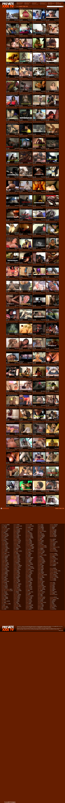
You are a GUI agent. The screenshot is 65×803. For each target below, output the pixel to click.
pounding (28, 363)
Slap (51, 590)
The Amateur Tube (44, 4)
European (52, 553)
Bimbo (15, 533)
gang (52, 92)
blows (51, 292)
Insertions (52, 569)
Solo (51, 593)
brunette (13, 249)
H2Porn (31, 77)
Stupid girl (28, 597)
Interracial (4, 570)
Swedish (15, 598)
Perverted (40, 581)
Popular (24, 6)
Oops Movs (27, 3)
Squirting (15, 595)
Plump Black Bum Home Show (11, 493)
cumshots (13, 106)
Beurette (52, 532)
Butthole (27, 540)
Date (27, 6)
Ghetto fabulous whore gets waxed (25, 336)
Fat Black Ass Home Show (24, 36)
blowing (11, 249)
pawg (54, 35)
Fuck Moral (27, 4)
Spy (2, 595)
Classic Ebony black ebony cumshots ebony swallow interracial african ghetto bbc (12, 123)
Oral (2, 580)
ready (26, 149)
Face (27, 555)
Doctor (3, 551)
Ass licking (28, 528)
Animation (52, 526)
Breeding (52, 536)
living (41, 349)
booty (49, 35)
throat (15, 49)
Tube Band (35, 2)
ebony (39, 63)
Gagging (15, 561)
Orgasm (15, 580)
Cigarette (15, 543)
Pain (39, 580)
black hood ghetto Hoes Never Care (38, 36)
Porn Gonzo (43, 3)
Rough (15, 587)
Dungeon (40, 552)
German (39, 562)
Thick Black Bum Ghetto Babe (24, 322)
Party (27, 581)
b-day (8, 149)
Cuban (51, 545)
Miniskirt (39, 576)
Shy (26, 590)
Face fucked (40, 555)
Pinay (15, 582)
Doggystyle (16, 551)
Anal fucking (28, 526)
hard (27, 306)
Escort (39, 553)
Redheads (40, 586)
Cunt (15, 548)
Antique (3, 527)
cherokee (12, 363)
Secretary (28, 589)
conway (55, 420)
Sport (39, 594)
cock (37, 63)
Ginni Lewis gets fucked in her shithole (39, 8)
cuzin (23, 420)
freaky (25, 206)
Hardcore (28, 566)
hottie (51, 206)
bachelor (25, 163)
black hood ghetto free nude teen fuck (26, 222)
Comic (15, 544)
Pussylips (16, 586)
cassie (52, 420)
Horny (51, 568)
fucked (24, 92)
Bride (3, 537)
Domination (28, 551)
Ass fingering (4, 528)
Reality (27, 586)
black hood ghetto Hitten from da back (26, 108)
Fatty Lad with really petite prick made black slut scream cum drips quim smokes (26, 380)
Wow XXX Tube (20, 3)
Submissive (40, 597)
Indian (39, 569)
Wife (39, 609)
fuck (10, 63)
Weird (39, 607)
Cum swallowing (53, 547)
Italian (15, 570)
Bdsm (15, 532)
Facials (3, 556)
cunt (50, 149)
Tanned (15, 599)
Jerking (3, 572)
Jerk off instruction (54, 570)
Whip (3, 609)
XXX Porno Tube (20, 2)
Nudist (15, 578)
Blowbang (28, 535)
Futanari (51, 560)
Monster (39, 577)
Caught (39, 541)
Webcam (27, 607)
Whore (27, 609)
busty (53, 292)
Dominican (40, 551)
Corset (51, 544)
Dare (15, 549)
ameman (9, 92)
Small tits (40, 591)
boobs (50, 406)
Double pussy (4, 552)
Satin (51, 587)
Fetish (3, 557)
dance (29, 163)
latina (14, 206)
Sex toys (40, 589)
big (34, 92)
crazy (25, 192)
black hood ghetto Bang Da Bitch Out (52, 65)
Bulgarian (16, 539)
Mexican (15, 576)
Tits (50, 601)
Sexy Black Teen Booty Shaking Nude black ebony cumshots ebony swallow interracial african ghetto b (26, 237)
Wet (51, 607)
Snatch (3, 593)
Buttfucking (16, 540)
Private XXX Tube (43, 2)
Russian (27, 587)
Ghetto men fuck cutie (9, 222)
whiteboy (57, 249)
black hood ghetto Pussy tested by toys (52, 265)
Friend (27, 560)
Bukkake (3, 539)
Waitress (39, 606)
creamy (25, 106)
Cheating (3, 543)
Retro (51, 586)
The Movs (50, 2)
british (50, 420)
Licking (3, 573)
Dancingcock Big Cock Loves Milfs (51, 322)
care (36, 49)
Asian (39, 527)
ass (34, 35)
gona (14, 63)
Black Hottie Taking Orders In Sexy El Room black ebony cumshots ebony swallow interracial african (12, 95)
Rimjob (3, 587)
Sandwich (40, 587)
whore (29, 349)
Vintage (27, 606)
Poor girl (3, 584)
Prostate (3, 585)
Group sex (16, 565)
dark (38, 163)
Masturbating (40, 574)
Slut (14, 591)
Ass (51, 527)
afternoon (49, 363)
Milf (26, 576)
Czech (51, 548)
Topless (27, 602)
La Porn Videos (59, 4)
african (9, 106)
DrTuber (31, 177)
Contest (39, 544)
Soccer (15, 593)
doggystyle (52, 149)
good (40, 263)
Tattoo (27, 599)
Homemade (28, 568)
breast (35, 63)
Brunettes (28, 537)
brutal (54, 106)
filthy (50, 192)
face (39, 163)
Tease (39, 599)
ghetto (12, 35)
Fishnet (39, 557)
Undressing (28, 605)
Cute (39, 548)
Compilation (28, 544)
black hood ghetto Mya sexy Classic (38, 393)
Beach (27, 532)
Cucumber (16, 547)
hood (27, 35)
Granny (51, 564)
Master (27, 574)
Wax (14, 607)
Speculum (16, 594)
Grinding (3, 565)
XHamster (17, 20)
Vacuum (39, 605)
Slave (3, 591)
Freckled (15, 560)
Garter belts (4, 562)
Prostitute (16, 585)
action (22, 449)
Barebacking (40, 531)
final (11, 306)
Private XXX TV (19, 626)
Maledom (3, 574)
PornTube (17, 448)
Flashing (15, 559)
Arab (27, 527)
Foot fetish (52, 559)
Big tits (3, 533)
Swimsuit (28, 598)
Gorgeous (28, 564)
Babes (15, 530)
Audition (39, 528)
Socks (27, 593)
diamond (52, 35)
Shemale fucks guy (6, 590)
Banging (15, 531)
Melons (3, 576)
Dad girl (3, 549)
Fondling (39, 559)
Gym (27, 565)
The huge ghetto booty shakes (11, 179)
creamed (14, 449)
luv (13, 349)
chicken (11, 163)
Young (51, 609)
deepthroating (51, 249)
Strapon (3, 597)
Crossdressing (41, 545)
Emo (15, 553)
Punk (51, 585)
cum (50, 349)
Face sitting (52, 555)
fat (24, 49)
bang (48, 92)
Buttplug (39, 540)
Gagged (3, 561)
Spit (26, 594)
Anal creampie (17, 526)
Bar (26, 531)
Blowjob (39, 535)
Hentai (3, 568)
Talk (2, 599)
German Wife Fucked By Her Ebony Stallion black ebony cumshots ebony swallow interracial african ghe (12, 394)
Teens (51, 599)
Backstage (52, 530)
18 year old (4, 524)
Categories (20, 6)
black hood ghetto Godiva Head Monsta (26, 493)
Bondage (52, 535)
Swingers (40, 598)
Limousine (16, 573)
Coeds (51, 543)
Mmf (2, 577)
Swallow (3, 598)
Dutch (3, 553)
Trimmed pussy (5, 603)
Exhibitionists (4, 555)
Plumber (39, 582)
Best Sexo (50, 4)
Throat (15, 601)
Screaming (16, 589)
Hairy (51, 565)
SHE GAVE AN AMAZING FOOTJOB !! (52, 422)
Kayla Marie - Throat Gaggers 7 (11, 36)
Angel (39, 526)
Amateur (52, 524)
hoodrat (24, 149)
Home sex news (36, 4)
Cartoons (15, 541)
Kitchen (27, 572)
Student (15, 597)
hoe (13, 35)
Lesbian (51, 572)
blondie (50, 92)
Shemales (16, 590)
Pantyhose (4, 581)
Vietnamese (16, 606)
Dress (27, 552)
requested (16, 92)
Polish (51, 582)
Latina (39, 572)
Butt (2, 540)
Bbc (2, 532)
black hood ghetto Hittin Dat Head (11, 108)
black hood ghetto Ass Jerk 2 (50, 493)
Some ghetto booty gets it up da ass (25, 365)
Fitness (3, 559)
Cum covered (29, 547)
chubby (16, 249)
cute (25, 135)
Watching (3, 607)
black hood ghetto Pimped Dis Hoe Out (12, 22)
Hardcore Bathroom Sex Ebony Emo (38, 265)
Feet (51, 556)
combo (52, 406)
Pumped (39, 585)
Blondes (15, 535)
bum (11, 506)
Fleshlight (28, 559)
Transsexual (40, 602)
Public (27, 585)
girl (38, 206)
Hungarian (16, 569)
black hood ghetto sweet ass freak (38, 122)
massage (53, 263)
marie (13, 49)
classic (14, 135)
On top (51, 578)
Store (39, 595)
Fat (38, 556)
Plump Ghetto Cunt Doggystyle (51, 136)
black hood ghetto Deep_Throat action (26, 436)
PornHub (57, 20)
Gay (14, 562)
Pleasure (27, 582)
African (39, 524)
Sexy (51, 589)
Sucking (51, 597)
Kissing (15, 572)
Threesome (4, 601)
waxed (27, 349)
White (15, 609)
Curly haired (28, 548)
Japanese (28, 570)
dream (35, 349)
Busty (51, 539)
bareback (35, 449)
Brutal (39, 537)
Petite (3, 582)
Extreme (15, 555)
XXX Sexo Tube (28, 2)
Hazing (39, 566)
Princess (27, 584)
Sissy (39, 590)
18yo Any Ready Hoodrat (23, 136)
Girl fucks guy (53, 562)
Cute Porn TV (20, 4)
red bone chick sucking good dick (51, 222)
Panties (51, 580)
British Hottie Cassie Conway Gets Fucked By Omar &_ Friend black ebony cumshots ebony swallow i (52, 409)
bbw (9, 392)
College (3, 544)
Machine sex (52, 573)
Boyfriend (28, 536)
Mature (51, 574)
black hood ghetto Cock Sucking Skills (39, 236)
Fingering (28, 557)
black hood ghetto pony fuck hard (25, 293)
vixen (53, 206)
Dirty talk (52, 549)
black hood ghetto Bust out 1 (37, 308)
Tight (39, 601)
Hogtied (15, 568)
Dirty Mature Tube (51, 3)
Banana (3, 531)
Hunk (27, 569)
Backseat (40, 530)
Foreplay (3, 560)
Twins (39, 603)
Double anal (52, 551)
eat (23, 35)
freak (38, 135)
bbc (10, 135)
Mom (15, 577)
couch (13, 392)
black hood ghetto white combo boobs (52, 393)
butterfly (11, 92)
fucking (52, 306)
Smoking (52, 591)
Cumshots (4, 548)
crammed (11, 449)
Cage (51, 540)
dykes (48, 192)
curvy (26, 406)
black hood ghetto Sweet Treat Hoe (38, 322)
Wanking (52, 606)
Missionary (52, 576)
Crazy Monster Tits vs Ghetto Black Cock (26, 179)
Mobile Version (61, 630)
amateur (52, 363)
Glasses (15, 564)
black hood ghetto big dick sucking (38, 79)
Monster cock (53, 577)
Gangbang (40, 561)
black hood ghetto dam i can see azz (52, 36)
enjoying (16, 463)
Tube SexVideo (59, 3)
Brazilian (39, 536)
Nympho (27, 578)
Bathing (51, 531)
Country (3, 545)
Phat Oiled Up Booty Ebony (50, 436)
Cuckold (3, 547)
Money (27, 577)
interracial (28, 406)
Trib (51, 602)
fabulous (22, 349)
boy (23, 392)
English (27, 553)
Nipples (3, 578)
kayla (11, 49)
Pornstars (16, 584)
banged (49, 106)
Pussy (3, 586)
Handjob (15, 566)
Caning (3, 541)
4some (15, 524)
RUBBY (21, 279)
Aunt (51, 528)
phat (53, 449)
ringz (35, 363)
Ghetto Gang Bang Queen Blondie (51, 79)
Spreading (52, 594)
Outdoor (27, 580)
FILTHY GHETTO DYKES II (50, 179)
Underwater (16, 605)
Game (27, 561)
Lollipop (39, 573)
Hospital (3, 569)
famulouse (9, 306)
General (27, 562)
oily (54, 263)
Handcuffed (4, 566)
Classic (27, 543)
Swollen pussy (53, 598)
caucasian (23, 406)
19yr (48, 249)
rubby (22, 292)
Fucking (39, 560)
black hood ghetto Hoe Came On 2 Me (52, 465)
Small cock (28, 591)
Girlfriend (3, 564)
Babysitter (28, 530)
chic (23, 135)
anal (48, 306)
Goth (39, 564)
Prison (39, 584)
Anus (15, 527)
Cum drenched (41, 547)
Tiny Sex (35, 3)
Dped (15, 552)
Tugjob (15, 603)
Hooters (39, 568)
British (15, 537)
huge (12, 192)
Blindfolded (4, 535)
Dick (27, 549)
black (8, 35)
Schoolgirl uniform (5, 589)
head (27, 506)
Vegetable (4, 606)
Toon (15, 602)
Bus (38, 539)
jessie (39, 349)
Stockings (28, 595)
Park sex (15, 581)
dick (37, 92)
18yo (21, 149)
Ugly (51, 603)
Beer (39, 532)
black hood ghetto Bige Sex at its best (39, 365)
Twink (27, 603)
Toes (3, 602)
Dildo (39, 549)
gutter (15, 306)
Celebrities (52, 541)
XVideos (31, 20)
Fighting (15, 557)
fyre (49, 206)
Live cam (28, 573)
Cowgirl (15, 545)
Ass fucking (16, 528)
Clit (38, 543)
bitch (36, 35)
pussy (27, 63)
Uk (2, 605)
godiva (26, 506)
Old (38, 578)
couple (56, 363)
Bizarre (39, 533)
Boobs (3, 536)
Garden (51, 561)
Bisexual (27, 533)
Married (15, 574)
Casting (27, 541)
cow (50, 392)
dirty (38, 306)
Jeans (39, 570)
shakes (14, 192)
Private (51, 584)
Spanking (3, 594)
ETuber (58, 2)
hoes (40, 49)
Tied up (27, 601)
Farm (27, 556)
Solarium (40, 593)
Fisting (51, 557)
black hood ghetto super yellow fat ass (26, 479)
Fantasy (15, 556)
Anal (2, 526)
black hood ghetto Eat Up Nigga (25, 22)
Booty (15, 536)
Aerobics (27, 524)
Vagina (51, 605)
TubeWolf (17, 191)
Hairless (39, 565)
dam (51, 49)
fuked (37, 263)
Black (51, 533)
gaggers (9, 49)
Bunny (27, 539)
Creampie (28, 545)
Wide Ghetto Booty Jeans (10, 8)
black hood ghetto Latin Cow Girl (51, 379)
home (26, 49)
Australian (4, 530)
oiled (52, 449)
